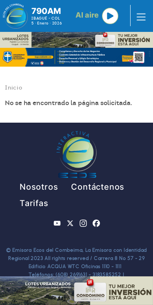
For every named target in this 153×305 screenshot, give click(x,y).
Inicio (13, 87)
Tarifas (34, 203)
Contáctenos (97, 187)
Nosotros (39, 187)
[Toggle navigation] (138, 16)
